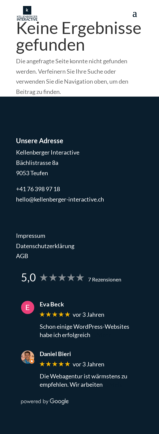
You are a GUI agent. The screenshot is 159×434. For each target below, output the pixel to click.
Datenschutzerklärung (45, 245)
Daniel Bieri (55, 353)
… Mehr (101, 334)
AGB (22, 255)
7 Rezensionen (104, 279)
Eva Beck (52, 304)
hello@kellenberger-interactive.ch (60, 199)
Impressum (30, 235)
